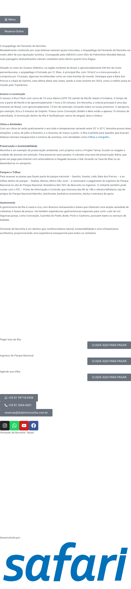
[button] (26, 412)
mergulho (103, 136)
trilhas (92, 136)
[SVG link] (65, 561)
